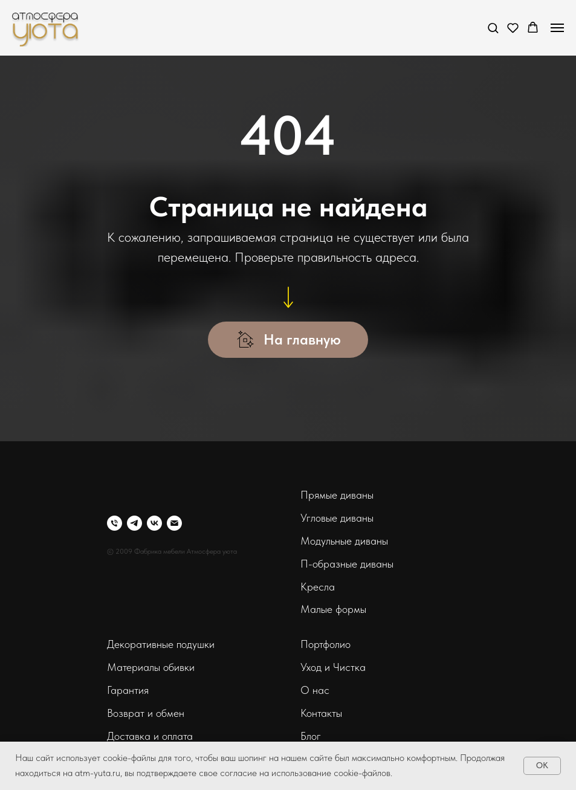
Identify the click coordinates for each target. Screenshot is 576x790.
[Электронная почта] (174, 523)
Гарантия (128, 690)
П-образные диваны (346, 563)
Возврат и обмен (145, 713)
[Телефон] (114, 523)
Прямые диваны (337, 494)
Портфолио (325, 644)
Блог (310, 736)
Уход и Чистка (333, 667)
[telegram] (134, 523)
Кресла (317, 586)
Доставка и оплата (150, 736)
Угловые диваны (337, 517)
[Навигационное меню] (557, 28)
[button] (493, 27)
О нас (314, 690)
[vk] (154, 523)
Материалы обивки (151, 667)
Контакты (321, 713)
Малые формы (333, 609)
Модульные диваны (344, 540)
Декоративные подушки (161, 644)
